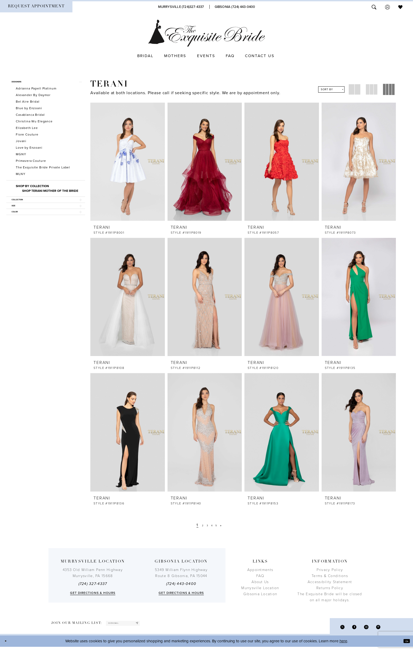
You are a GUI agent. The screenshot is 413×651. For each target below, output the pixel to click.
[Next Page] (227, 525)
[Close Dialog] (8, 645)
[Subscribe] (161, 625)
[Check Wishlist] (400, 6)
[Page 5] (220, 525)
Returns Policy (329, 588)
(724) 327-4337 (92, 584)
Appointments (260, 570)
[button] (387, 6)
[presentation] (127, 162)
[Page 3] (206, 525)
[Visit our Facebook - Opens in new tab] (346, 629)
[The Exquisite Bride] (206, 33)
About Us (260, 582)
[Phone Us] (181, 6)
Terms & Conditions (330, 576)
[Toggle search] (374, 6)
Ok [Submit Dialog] (404, 645)
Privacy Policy (330, 570)
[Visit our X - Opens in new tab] (331, 629)
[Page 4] (213, 525)
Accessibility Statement (330, 582)
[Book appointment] (36, 6)
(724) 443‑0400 (181, 584)
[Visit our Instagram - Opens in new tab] (361, 629)
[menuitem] (36, 6)
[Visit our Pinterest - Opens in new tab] (376, 629)
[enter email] (136, 625)
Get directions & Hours (93, 593)
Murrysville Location (260, 588)
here (343, 645)
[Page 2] (199, 525)
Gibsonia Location (260, 594)
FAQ (260, 576)
